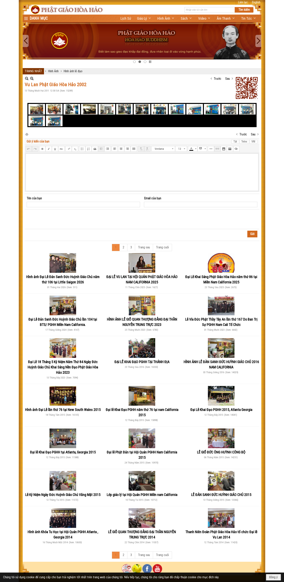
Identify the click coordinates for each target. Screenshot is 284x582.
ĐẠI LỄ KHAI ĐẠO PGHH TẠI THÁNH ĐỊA (141, 362)
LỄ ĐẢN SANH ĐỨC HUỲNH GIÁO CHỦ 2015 (221, 495)
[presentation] (57, 219)
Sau (227, 78)
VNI (253, 141)
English (256, 2)
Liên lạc (243, 2)
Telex (244, 141)
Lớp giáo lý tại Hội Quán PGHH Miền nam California (142, 495)
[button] (144, 18)
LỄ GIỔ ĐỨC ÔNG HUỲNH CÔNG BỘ (221, 452)
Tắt (235, 141)
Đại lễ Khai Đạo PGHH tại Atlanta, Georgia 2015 (63, 452)
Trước (217, 78)
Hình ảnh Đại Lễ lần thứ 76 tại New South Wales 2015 (63, 410)
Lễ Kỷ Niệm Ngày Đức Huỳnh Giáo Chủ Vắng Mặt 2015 (62, 495)
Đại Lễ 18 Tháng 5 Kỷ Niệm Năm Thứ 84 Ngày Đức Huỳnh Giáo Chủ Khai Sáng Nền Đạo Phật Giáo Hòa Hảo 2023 (63, 367)
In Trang (27, 134)
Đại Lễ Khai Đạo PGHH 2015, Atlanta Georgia (221, 410)
